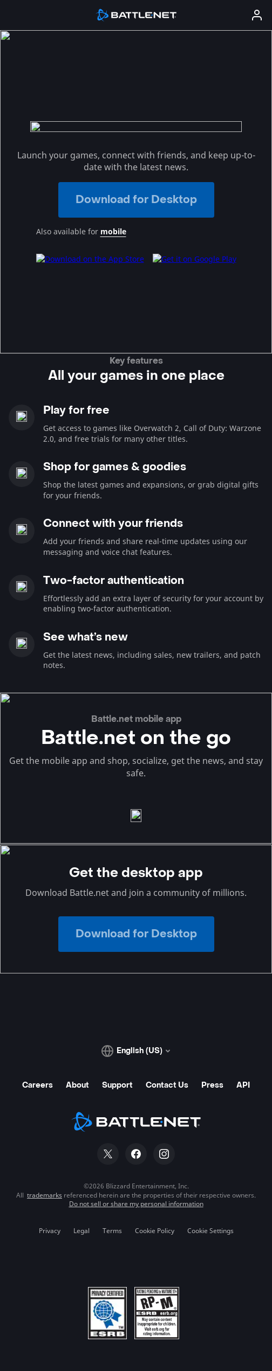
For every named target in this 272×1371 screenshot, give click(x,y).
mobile (113, 231)
